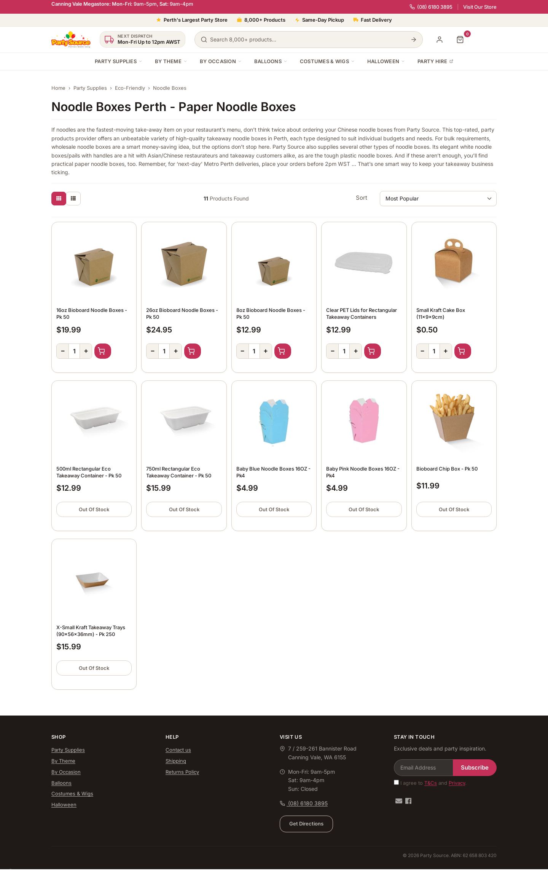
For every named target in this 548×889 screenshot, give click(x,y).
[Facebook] (408, 801)
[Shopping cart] (460, 39)
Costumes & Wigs (327, 61)
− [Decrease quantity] (63, 351)
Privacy (457, 783)
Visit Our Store (480, 7)
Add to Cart (102, 351)
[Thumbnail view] (58, 198)
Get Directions (306, 824)
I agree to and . (430, 783)
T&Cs (430, 783)
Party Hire (435, 61)
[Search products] (308, 39)
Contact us (178, 750)
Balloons (271, 61)
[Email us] (398, 801)
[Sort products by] (438, 198)
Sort (361, 197)
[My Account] (439, 39)
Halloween (386, 61)
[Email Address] (423, 767)
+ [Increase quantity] (86, 351)
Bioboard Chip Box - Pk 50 (447, 469)
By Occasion (221, 61)
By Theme (171, 61)
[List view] (73, 198)
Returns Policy (182, 772)
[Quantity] (74, 351)
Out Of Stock (94, 509)
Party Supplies (119, 61)
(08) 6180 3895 (430, 7)
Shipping (176, 761)
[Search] (414, 39)
